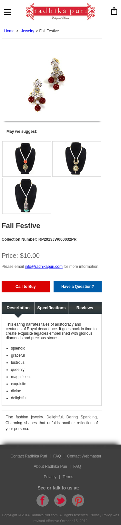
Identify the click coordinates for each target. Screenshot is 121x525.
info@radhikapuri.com (44, 266)
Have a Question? (77, 286)
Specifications (51, 307)
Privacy (50, 477)
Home (9, 31)
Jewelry (27, 31)
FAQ (57, 456)
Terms (68, 477)
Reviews (84, 307)
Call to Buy (25, 286)
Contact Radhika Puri (29, 456)
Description (18, 307)
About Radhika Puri (50, 466)
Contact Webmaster (84, 456)
